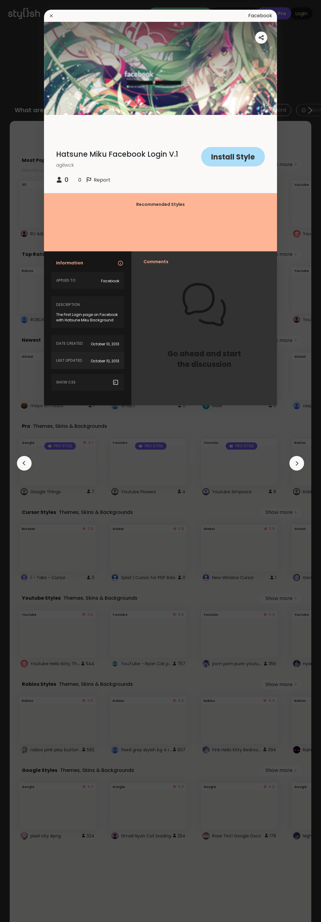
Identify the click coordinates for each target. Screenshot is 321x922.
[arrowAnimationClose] (24, 463)
